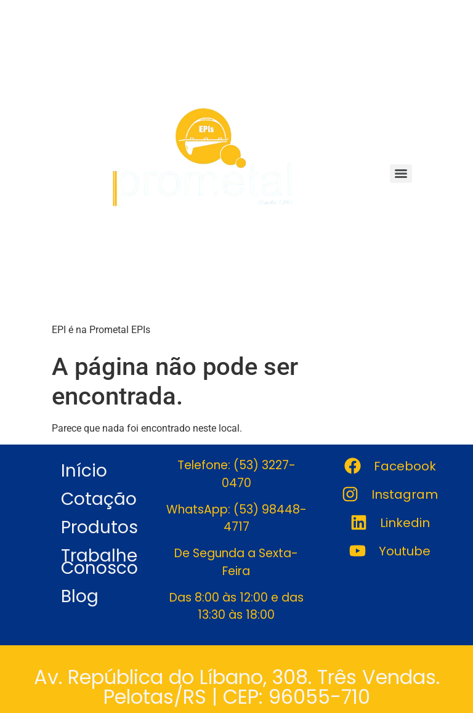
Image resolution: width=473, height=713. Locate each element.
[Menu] (401, 173)
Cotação (99, 499)
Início (84, 471)
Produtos (99, 527)
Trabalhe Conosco (99, 562)
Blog (80, 596)
